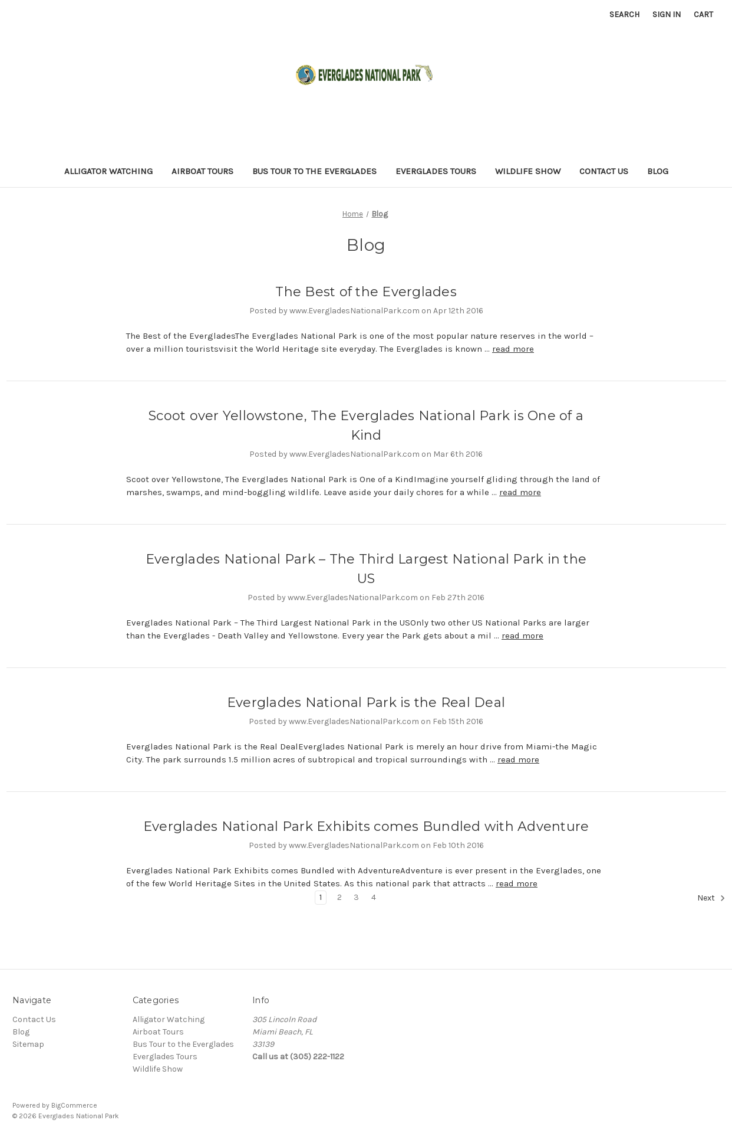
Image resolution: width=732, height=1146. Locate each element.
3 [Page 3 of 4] (356, 897)
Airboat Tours (202, 171)
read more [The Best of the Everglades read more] (513, 348)
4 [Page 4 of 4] (373, 897)
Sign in (666, 14)
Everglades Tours (435, 171)
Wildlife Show (527, 171)
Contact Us (603, 171)
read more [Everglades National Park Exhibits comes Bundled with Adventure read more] (517, 883)
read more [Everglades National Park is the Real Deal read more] (518, 759)
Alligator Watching (108, 171)
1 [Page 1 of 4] (320, 897)
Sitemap (28, 1044)
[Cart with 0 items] (703, 14)
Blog (657, 171)
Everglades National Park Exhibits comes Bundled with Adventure (366, 826)
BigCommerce (74, 1105)
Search (624, 14)
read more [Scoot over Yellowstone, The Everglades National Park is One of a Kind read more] (520, 492)
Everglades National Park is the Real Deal (366, 702)
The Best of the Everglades (366, 292)
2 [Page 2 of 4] (339, 897)
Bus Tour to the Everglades (314, 171)
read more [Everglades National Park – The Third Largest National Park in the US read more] (522, 635)
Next (711, 898)
